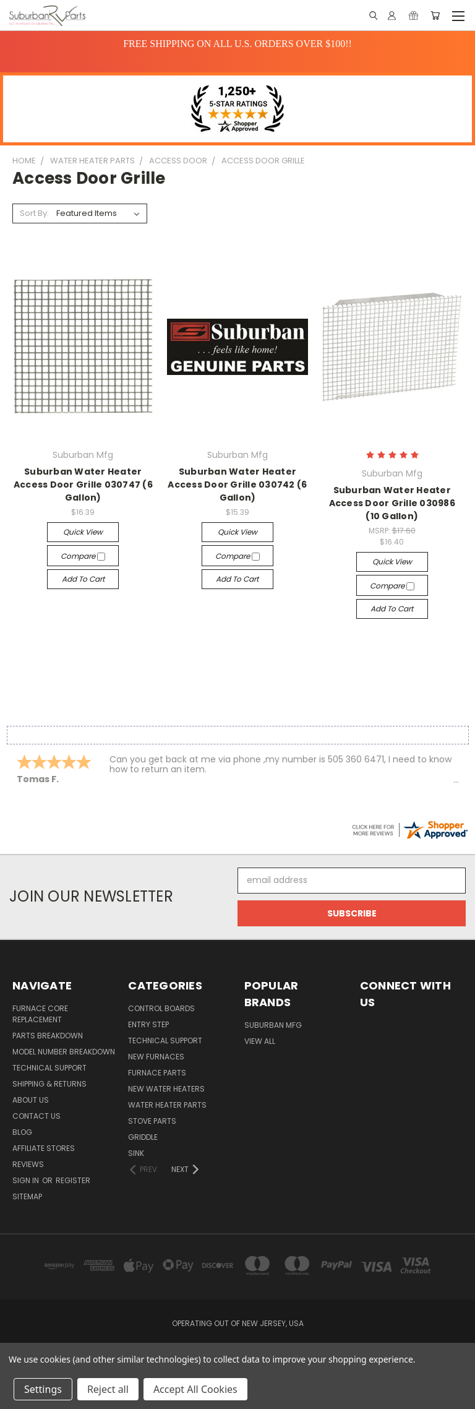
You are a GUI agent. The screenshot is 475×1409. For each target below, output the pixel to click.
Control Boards (161, 1008)
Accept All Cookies (195, 1389)
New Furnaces (156, 1056)
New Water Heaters (166, 1089)
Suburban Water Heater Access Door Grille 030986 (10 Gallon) (392, 503)
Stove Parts (152, 1121)
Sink (136, 1153)
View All (259, 1041)
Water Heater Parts (167, 1105)
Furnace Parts (157, 1072)
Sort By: (34, 213)
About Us (30, 1100)
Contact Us (36, 1116)
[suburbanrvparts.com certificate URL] (409, 828)
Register (73, 1180)
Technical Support (49, 1067)
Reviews (28, 1164)
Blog (22, 1132)
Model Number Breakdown (63, 1051)
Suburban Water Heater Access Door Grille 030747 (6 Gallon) (83, 484)
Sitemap (27, 1196)
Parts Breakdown (47, 1035)
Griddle (143, 1137)
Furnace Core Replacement (40, 1014)
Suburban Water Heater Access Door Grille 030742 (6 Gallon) (237, 484)
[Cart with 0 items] (435, 15)
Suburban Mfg (273, 1025)
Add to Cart (83, 579)
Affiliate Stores (43, 1148)
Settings (43, 1389)
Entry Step (148, 1024)
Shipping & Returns (49, 1084)
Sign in (26, 1180)
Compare (83, 556)
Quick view (83, 532)
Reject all (108, 1389)
